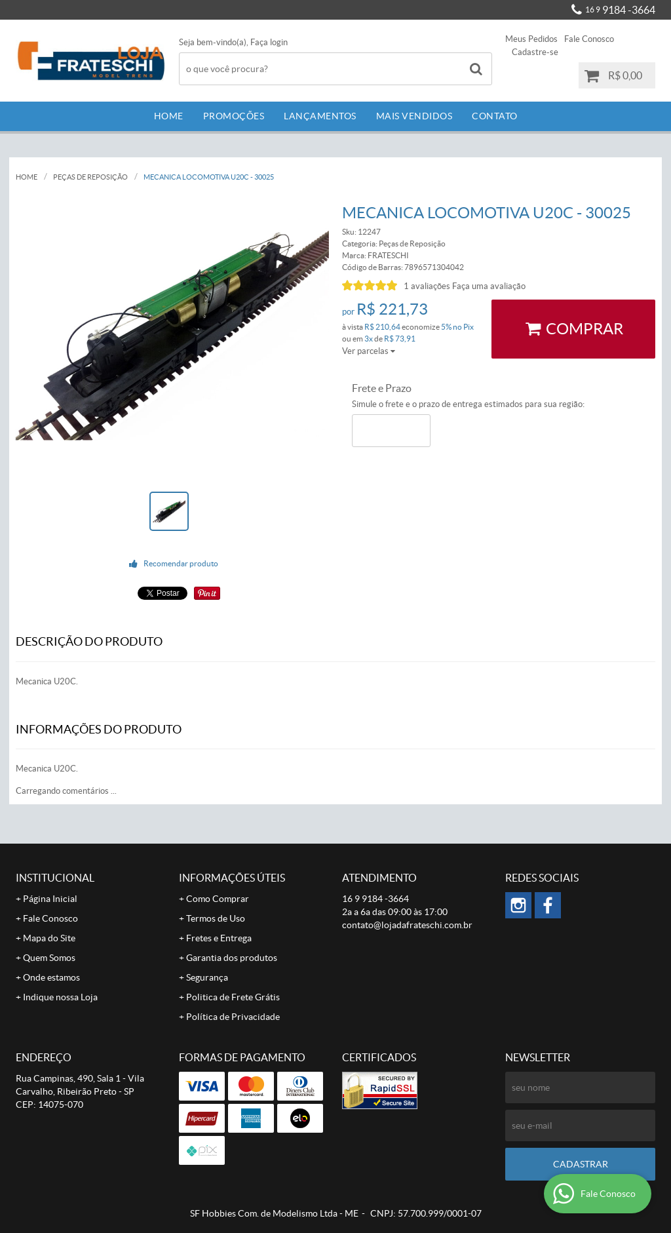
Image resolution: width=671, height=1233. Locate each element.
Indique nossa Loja (60, 997)
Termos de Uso (215, 918)
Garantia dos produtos (231, 957)
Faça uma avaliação (489, 286)
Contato (495, 116)
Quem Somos (49, 957)
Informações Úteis (232, 878)
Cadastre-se (535, 52)
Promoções (234, 116)
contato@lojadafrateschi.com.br (407, 925)
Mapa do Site (49, 938)
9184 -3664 (620, 10)
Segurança (207, 977)
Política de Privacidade (233, 1016)
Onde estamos (51, 977)
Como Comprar (217, 898)
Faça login (269, 42)
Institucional (55, 878)
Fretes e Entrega (219, 938)
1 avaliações (427, 286)
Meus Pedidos (531, 39)
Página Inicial (50, 898)
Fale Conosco (589, 39)
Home (168, 116)
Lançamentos (320, 116)
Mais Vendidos (414, 116)
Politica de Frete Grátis (233, 997)
